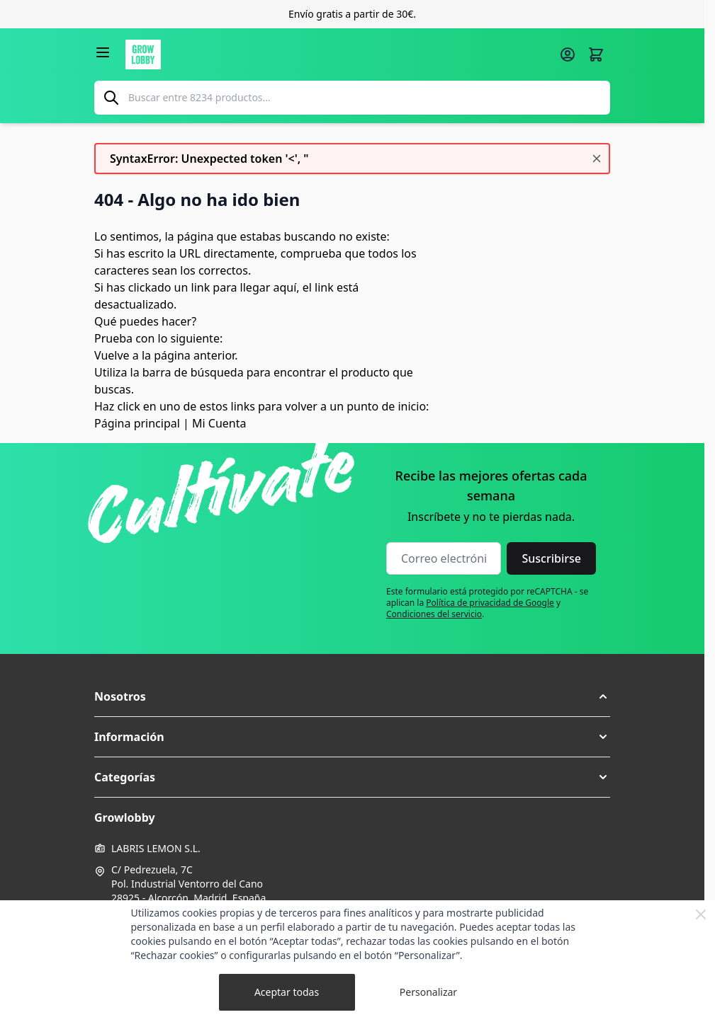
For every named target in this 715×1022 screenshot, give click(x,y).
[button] (352, 696)
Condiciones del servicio (434, 614)
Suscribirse (551, 558)
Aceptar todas (286, 992)
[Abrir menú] (102, 52)
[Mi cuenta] (567, 54)
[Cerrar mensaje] (596, 158)
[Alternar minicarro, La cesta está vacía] (595, 54)
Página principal (137, 423)
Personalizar (428, 992)
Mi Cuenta (219, 423)
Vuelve (112, 355)
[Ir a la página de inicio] (338, 54)
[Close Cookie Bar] (700, 914)
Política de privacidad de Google (490, 603)
